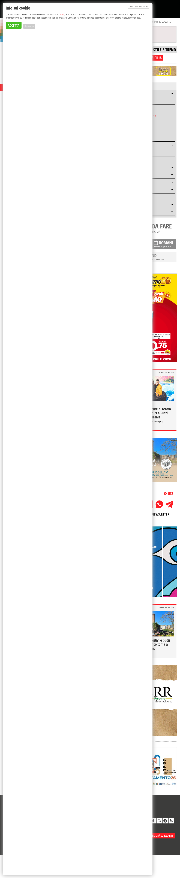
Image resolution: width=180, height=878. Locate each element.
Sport (134, 130)
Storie (135, 123)
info (62, 14)
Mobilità (136, 101)
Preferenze (29, 26)
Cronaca (136, 108)
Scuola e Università (143, 115)
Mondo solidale (141, 138)
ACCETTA (13, 25)
